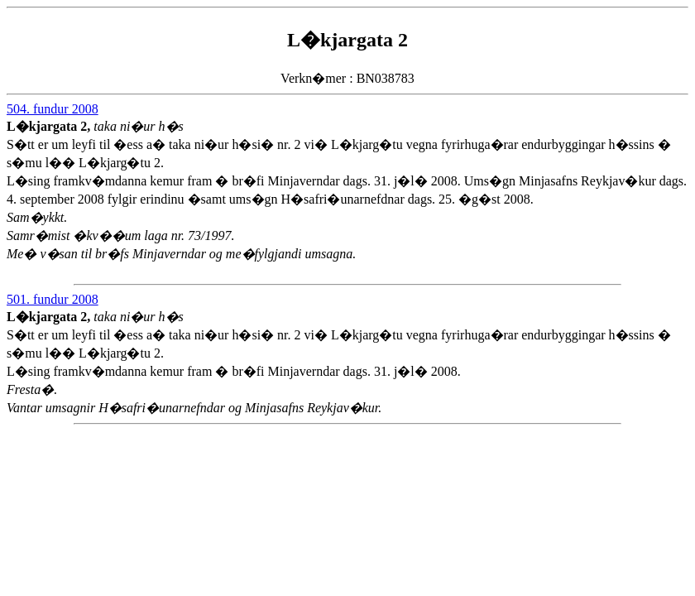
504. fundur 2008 (52, 109)
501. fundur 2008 (52, 299)
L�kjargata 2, (50, 126)
